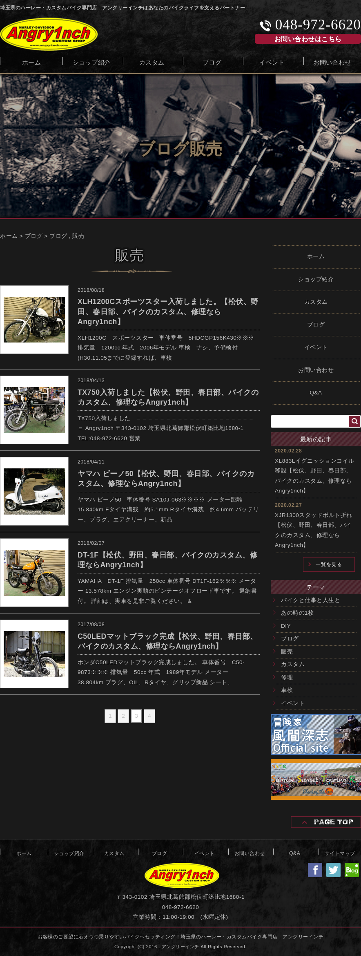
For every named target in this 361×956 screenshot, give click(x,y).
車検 (287, 690)
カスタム (152, 61)
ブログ (212, 61)
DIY (286, 626)
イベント (272, 61)
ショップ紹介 (92, 61)
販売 (78, 236)
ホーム (31, 61)
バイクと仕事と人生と (310, 600)
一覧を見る (329, 564)
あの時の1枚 (297, 613)
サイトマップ (340, 853)
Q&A (316, 393)
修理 (287, 677)
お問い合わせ (332, 61)
